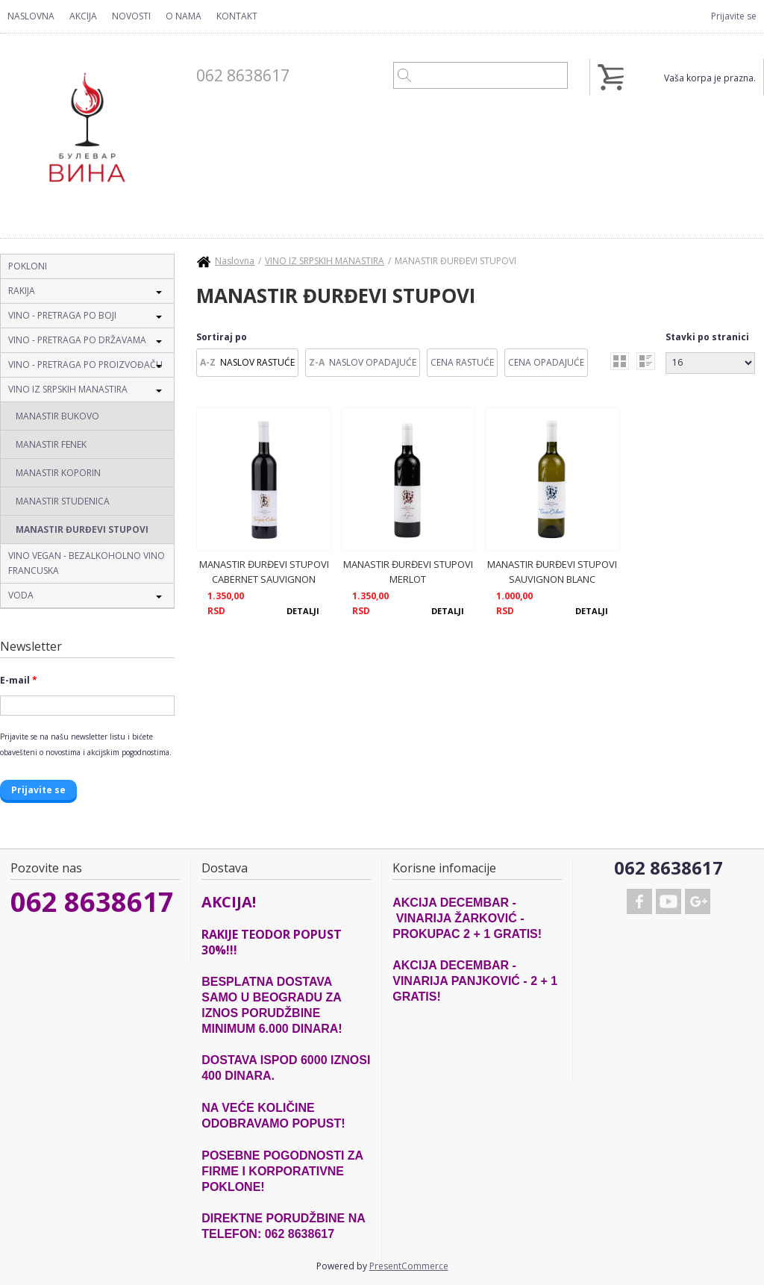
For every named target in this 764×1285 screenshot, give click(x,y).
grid (619, 361)
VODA (21, 595)
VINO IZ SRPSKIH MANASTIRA (68, 389)
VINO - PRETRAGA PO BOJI (62, 315)
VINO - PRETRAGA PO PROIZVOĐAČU (85, 364)
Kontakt (236, 16)
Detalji (302, 610)
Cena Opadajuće (546, 362)
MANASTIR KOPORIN (58, 472)
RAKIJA (21, 290)
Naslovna (30, 16)
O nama (183, 16)
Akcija (83, 16)
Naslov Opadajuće (372, 362)
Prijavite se (734, 16)
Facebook (639, 901)
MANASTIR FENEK (51, 444)
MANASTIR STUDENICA (63, 501)
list (645, 361)
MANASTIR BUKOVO (57, 416)
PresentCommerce (408, 1266)
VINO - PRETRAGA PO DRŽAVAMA (77, 340)
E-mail (18, 680)
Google (697, 901)
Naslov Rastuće (257, 362)
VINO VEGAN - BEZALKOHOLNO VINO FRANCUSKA (86, 563)
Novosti (131, 16)
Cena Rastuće (462, 362)
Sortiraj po (221, 337)
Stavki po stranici (707, 337)
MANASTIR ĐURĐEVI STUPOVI (82, 529)
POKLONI (27, 266)
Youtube (668, 901)
